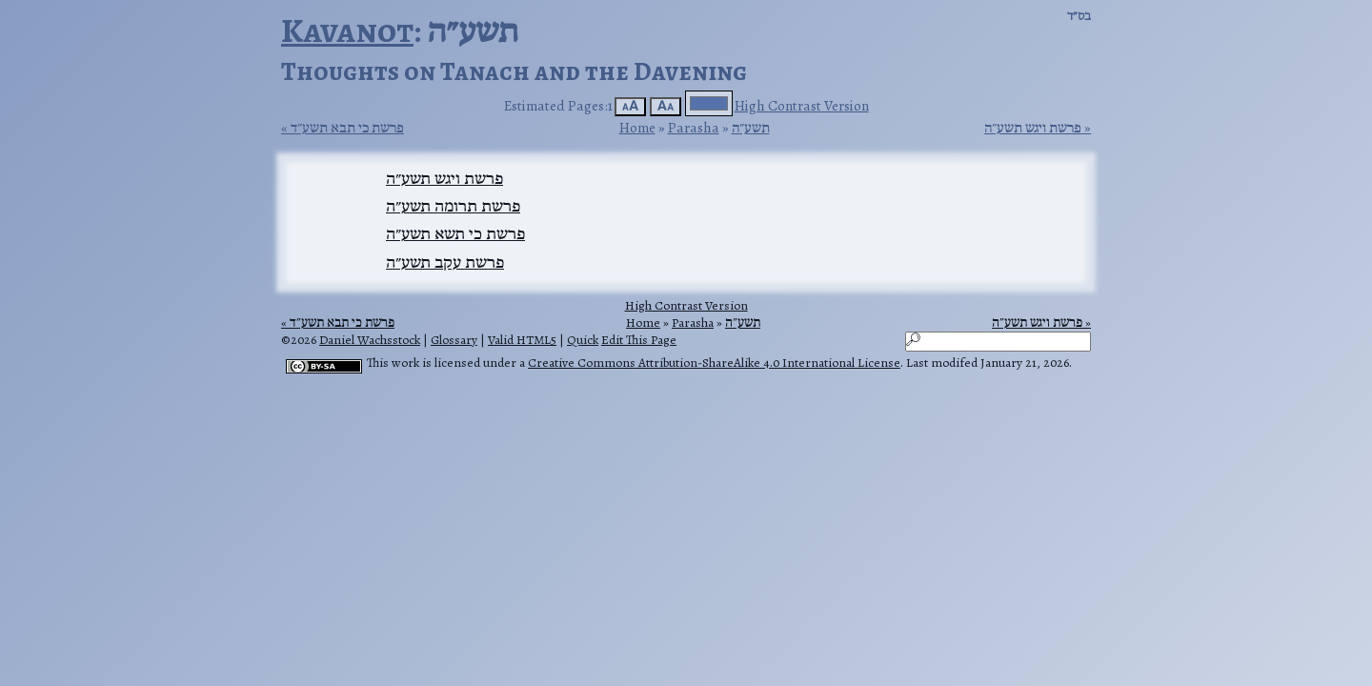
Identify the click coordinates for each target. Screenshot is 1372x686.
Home (637, 127)
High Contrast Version (802, 105)
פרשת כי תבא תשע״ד (347, 127)
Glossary (454, 340)
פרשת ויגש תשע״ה (1032, 127)
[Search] (998, 342)
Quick (582, 340)
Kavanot (347, 30)
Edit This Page (638, 340)
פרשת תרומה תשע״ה (453, 205)
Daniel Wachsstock (369, 340)
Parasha (693, 127)
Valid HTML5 (522, 340)
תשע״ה (751, 127)
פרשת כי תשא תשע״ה (455, 233)
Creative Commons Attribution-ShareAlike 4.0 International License (714, 362)
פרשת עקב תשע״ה (445, 262)
